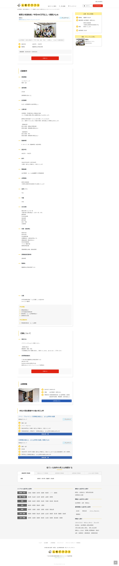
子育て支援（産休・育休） (81, 527)
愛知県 (38, 505)
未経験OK (81, 532)
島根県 (34, 513)
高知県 (52, 478)
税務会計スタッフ (23, 419)
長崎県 (38, 517)
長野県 (51, 496)
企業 (83, 502)
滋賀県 (29, 509)
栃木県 (34, 500)
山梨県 (46, 496)
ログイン (88, 5)
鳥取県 (29, 513)
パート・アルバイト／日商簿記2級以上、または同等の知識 (37, 416)
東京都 (51, 500)
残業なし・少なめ (79, 530)
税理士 (58, 9)
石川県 (38, 496)
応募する (45, 58)
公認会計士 (82, 492)
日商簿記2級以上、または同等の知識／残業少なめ (34, 440)
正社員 (77, 510)
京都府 (34, 509)
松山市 (38, 9)
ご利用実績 (52, 542)
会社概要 (46, 542)
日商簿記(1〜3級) (79, 494)
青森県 (34, 492)
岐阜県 (29, 505)
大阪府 (38, 509)
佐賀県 (34, 517)
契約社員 (84, 510)
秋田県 (46, 492)
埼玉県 (42, 500)
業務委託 (78, 514)
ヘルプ (40, 542)
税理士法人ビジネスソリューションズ (48, 9)
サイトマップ (60, 542)
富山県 (34, 496)
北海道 (29, 492)
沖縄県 (61, 517)
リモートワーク (79, 522)
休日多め (77, 524)
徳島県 (38, 478)
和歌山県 (52, 509)
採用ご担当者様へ (99, 1)
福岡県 (29, 517)
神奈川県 (56, 500)
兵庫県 (42, 509)
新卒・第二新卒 (93, 527)
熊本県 (42, 517)
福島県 (55, 492)
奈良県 (46, 509)
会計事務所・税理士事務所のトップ (24, 9)
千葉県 (46, 500)
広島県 (42, 513)
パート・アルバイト (94, 510)
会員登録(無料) (98, 5)
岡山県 (38, 513)
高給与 (97, 530)
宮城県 (42, 492)
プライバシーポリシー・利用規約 (73, 542)
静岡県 (34, 505)
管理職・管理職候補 (89, 530)
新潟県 (29, 496)
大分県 (46, 517)
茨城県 (29, 500)
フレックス (96, 522)
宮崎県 (51, 517)
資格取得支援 (94, 532)
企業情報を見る (56, 401)
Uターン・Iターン (88, 522)
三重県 (42, 505)
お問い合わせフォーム (59, 557)
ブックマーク (73, 6)
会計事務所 (77, 502)
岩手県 (38, 492)
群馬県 (38, 500)
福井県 (42, 496)
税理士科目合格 (89, 492)
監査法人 (87, 502)
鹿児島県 (56, 517)
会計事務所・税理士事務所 (87, 524)
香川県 (43, 478)
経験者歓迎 (87, 532)
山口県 (46, 513)
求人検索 (63, 6)
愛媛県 (34, 9)
